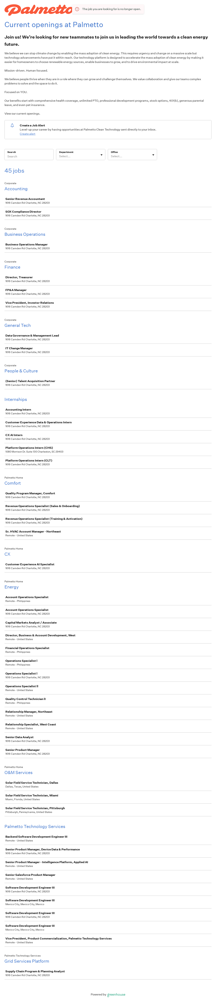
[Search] (28, 157)
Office (114, 152)
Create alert (27, 134)
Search (11, 152)
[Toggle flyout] (101, 155)
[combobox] (59, 156)
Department (66, 152)
